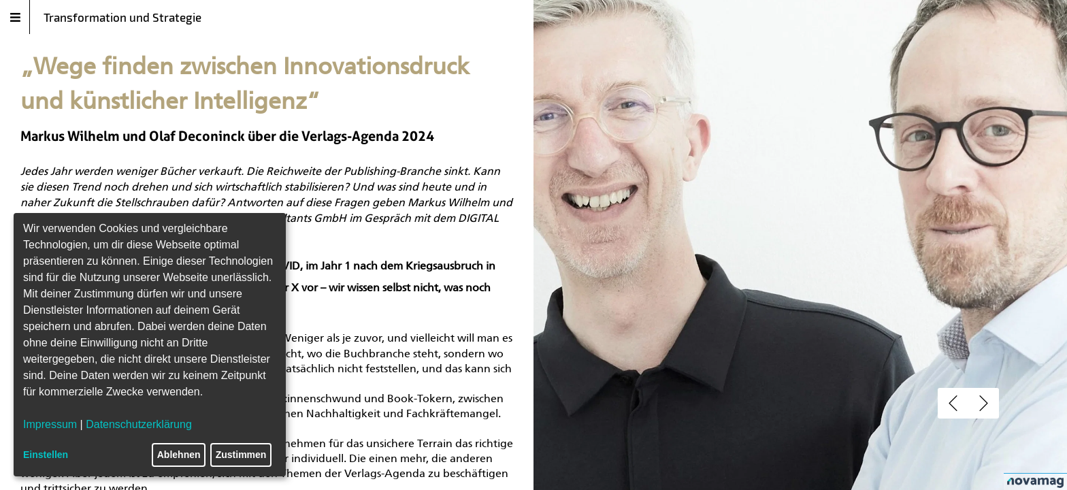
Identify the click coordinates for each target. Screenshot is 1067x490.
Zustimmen (241, 454)
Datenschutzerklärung (139, 424)
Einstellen (45, 454)
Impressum (50, 424)
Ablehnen (179, 454)
